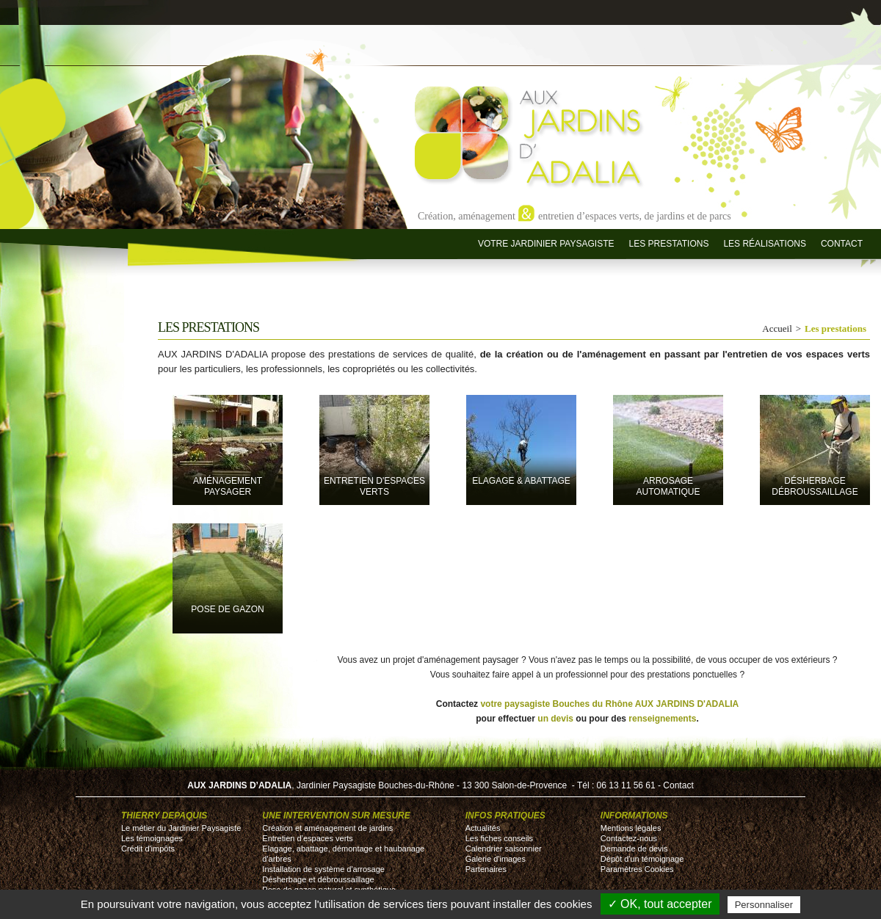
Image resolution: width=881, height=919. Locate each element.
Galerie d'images (495, 858)
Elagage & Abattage (521, 481)
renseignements (662, 718)
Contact (842, 244)
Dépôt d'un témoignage (642, 858)
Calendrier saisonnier (503, 848)
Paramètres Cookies (637, 869)
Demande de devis (634, 848)
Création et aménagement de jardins (327, 828)
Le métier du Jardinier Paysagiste (181, 828)
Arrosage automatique (668, 486)
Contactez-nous (629, 838)
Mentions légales (631, 828)
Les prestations (668, 244)
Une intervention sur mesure (336, 815)
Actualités (483, 828)
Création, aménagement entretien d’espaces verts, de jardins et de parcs (574, 215)
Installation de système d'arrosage (323, 869)
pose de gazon (227, 609)
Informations (634, 815)
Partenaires (486, 869)
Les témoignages (152, 838)
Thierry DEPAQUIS (164, 815)
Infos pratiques (505, 815)
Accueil (776, 328)
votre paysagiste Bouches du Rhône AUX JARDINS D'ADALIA (609, 704)
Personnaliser (764, 904)
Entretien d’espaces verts (307, 838)
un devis (555, 718)
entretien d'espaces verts (374, 486)
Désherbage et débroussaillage (318, 879)
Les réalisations (764, 244)
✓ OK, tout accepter (660, 904)
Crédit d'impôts (148, 848)
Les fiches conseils (499, 838)
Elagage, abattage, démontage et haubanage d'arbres (343, 853)
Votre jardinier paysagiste (546, 244)
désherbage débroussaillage (815, 486)
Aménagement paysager (227, 486)
